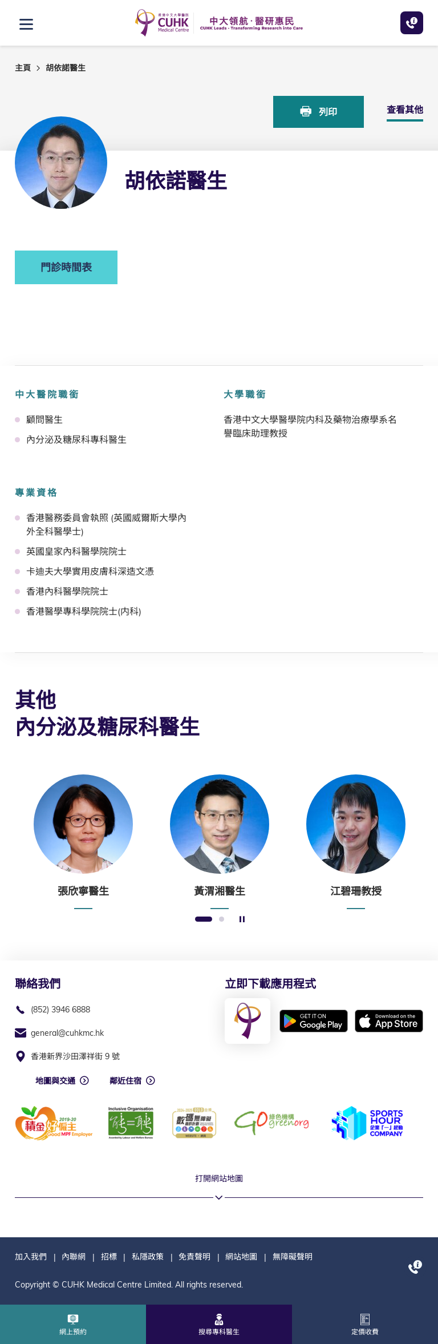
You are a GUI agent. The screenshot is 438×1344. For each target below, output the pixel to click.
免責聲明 (194, 1257)
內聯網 (74, 1257)
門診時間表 (66, 267)
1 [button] (203, 920)
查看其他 (405, 109)
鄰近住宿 (125, 1081)
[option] (83, 841)
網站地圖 (241, 1257)
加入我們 (31, 1257)
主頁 (23, 68)
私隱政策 (148, 1257)
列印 (319, 112)
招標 (109, 1257)
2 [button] (221, 920)
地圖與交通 (55, 1081)
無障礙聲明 (293, 1257)
